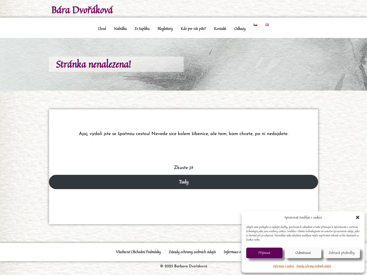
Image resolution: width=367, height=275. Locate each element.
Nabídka (120, 28)
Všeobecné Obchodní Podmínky (138, 252)
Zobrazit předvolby (342, 252)
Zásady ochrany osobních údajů (313, 266)
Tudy (183, 181)
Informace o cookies (283, 266)
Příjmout (264, 252)
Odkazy (240, 28)
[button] (357, 217)
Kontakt (220, 28)
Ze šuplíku (142, 28)
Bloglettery (165, 28)
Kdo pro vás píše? (193, 28)
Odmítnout (303, 252)
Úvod (102, 28)
